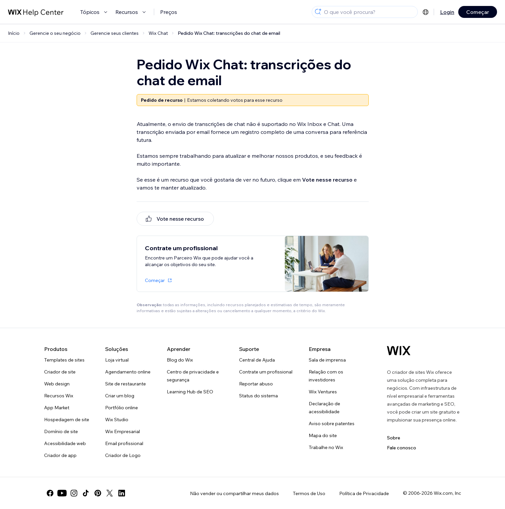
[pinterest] (98, 493)
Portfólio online (121, 408)
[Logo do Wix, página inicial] (398, 350)
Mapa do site (323, 435)
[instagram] (74, 493)
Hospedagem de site (66, 420)
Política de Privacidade (364, 493)
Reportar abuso (256, 384)
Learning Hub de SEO (190, 392)
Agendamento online (128, 372)
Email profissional (124, 443)
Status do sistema (258, 396)
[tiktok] (86, 493)
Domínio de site (61, 431)
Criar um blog (119, 396)
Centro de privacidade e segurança (193, 376)
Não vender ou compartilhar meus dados (234, 493)
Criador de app (60, 455)
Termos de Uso (309, 493)
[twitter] (110, 493)
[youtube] (62, 493)
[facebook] (50, 493)
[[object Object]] (175, 219)
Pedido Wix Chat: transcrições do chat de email (229, 33)
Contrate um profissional (265, 372)
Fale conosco (401, 448)
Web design (57, 384)
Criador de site (60, 372)
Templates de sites (64, 360)
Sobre (393, 438)
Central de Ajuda (257, 360)
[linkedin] (122, 493)
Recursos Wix (58, 396)
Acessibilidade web (65, 443)
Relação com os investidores (326, 376)
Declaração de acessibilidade (324, 408)
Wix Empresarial (122, 431)
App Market (56, 408)
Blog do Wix (180, 360)
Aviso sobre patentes (331, 423)
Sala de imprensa (327, 360)
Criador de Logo (123, 455)
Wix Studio (116, 420)
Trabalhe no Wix (326, 447)
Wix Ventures (323, 392)
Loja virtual (117, 360)
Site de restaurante (125, 384)
